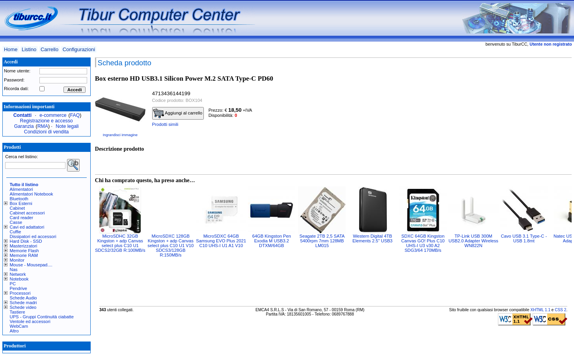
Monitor (17, 260)
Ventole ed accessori (30, 321)
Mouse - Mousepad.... (31, 264)
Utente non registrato (550, 44)
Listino (29, 49)
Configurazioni (79, 49)
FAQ (75, 115)
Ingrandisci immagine (120, 135)
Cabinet (17, 208)
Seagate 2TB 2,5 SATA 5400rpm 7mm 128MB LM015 (322, 241)
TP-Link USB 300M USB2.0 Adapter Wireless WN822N (473, 241)
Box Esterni (21, 203)
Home (10, 49)
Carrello (49, 49)
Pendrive (18, 288)
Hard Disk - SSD (26, 241)
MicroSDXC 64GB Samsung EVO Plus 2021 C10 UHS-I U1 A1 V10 (221, 241)
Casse (16, 222)
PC (13, 283)
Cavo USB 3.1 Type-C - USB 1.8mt (524, 238)
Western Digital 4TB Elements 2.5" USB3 (372, 238)
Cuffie (15, 231)
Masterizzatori (23, 246)
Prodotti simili (165, 124)
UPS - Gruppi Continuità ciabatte (42, 316)
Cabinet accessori (27, 212)
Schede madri (23, 302)
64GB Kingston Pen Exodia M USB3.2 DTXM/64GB (271, 241)
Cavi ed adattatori (27, 227)
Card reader (22, 217)
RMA (42, 126)
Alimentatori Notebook (31, 194)
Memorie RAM (24, 255)
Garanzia (24, 126)
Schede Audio (23, 297)
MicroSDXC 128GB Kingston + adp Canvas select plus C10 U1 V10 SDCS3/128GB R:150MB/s (170, 245)
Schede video (23, 307)
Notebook (19, 279)
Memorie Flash (24, 250)
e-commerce (52, 115)
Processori (20, 293)
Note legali (67, 126)
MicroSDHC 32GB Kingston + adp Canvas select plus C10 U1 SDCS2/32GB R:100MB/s (120, 243)
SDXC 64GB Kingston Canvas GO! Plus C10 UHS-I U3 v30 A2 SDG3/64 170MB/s (423, 243)
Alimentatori (21, 189)
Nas (14, 269)
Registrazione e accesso (46, 121)
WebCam (19, 326)
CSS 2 (560, 310)
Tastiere (17, 312)
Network (18, 274)
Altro (14, 331)
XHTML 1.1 (540, 310)
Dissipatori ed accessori (33, 236)
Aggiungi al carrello (178, 113)
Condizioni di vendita (46, 132)
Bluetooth (19, 198)
